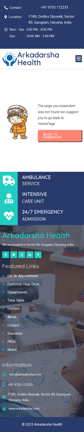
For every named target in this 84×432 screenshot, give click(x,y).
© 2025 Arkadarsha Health (42, 424)
